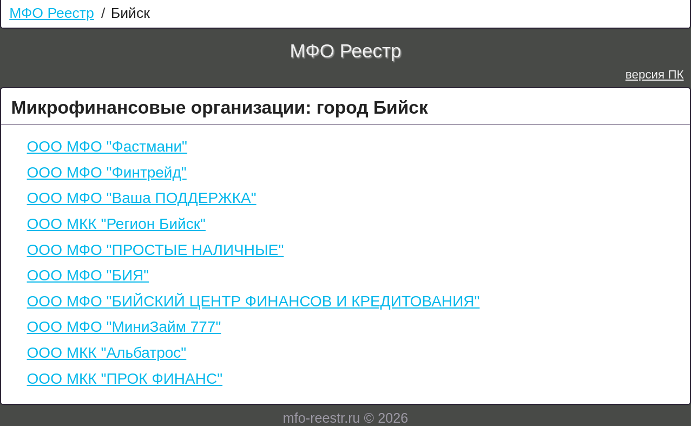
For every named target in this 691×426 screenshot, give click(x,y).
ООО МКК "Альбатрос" (107, 352)
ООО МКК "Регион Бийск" (116, 223)
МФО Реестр (51, 13)
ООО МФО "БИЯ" (88, 275)
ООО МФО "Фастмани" (107, 146)
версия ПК (655, 74)
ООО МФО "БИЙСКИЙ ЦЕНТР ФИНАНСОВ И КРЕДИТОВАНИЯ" (253, 301)
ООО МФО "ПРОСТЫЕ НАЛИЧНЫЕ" (155, 249)
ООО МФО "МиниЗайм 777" (124, 326)
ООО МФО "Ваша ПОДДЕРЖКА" (141, 197)
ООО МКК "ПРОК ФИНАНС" (125, 378)
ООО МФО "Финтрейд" (107, 172)
